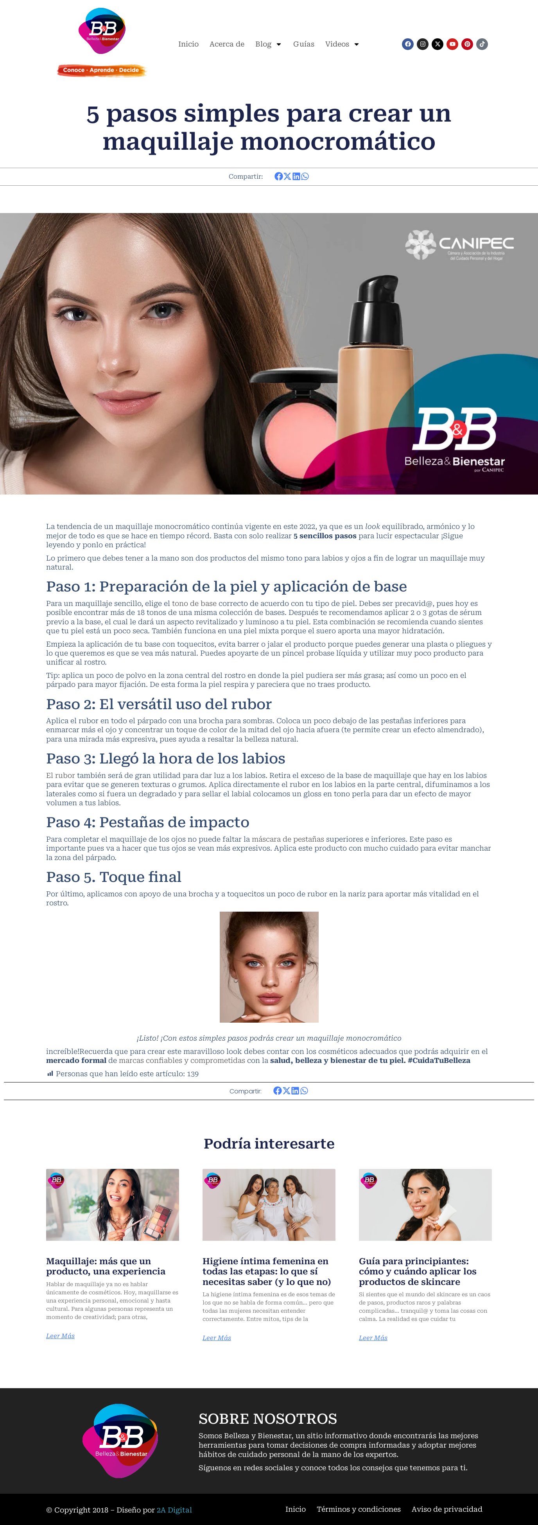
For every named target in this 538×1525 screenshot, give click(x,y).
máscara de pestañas (288, 839)
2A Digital (174, 1510)
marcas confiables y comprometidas (182, 1060)
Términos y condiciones (359, 1509)
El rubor (60, 775)
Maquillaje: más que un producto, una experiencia (105, 1266)
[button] (278, 176)
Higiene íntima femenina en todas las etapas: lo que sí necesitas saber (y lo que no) (267, 1271)
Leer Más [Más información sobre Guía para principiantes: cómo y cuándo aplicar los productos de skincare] (373, 1338)
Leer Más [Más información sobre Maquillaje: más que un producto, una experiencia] (60, 1336)
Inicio (188, 44)
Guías (303, 44)
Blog (268, 44)
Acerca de (227, 44)
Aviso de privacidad (447, 1509)
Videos (342, 44)
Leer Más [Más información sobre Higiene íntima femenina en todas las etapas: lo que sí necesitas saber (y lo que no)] (217, 1338)
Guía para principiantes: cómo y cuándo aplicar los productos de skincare (418, 1271)
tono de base (194, 603)
